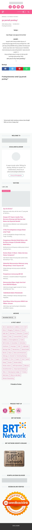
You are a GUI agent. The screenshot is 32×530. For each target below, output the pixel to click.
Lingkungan (25, 346)
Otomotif (12, 356)
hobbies (5, 339)
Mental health (25, 349)
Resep (4, 362)
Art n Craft (24, 327)
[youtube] (22, 7)
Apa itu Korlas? (7, 209)
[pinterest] (19, 68)
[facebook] (18, 7)
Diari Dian (12, 333)
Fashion (5, 336)
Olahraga (5, 356)
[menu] (3, 12)
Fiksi (10, 336)
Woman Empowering (8, 378)
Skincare (26, 365)
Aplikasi (17, 327)
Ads (4, 327)
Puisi (22, 359)
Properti (17, 359)
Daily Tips (5, 333)
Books (23, 330)
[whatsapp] (26, 68)
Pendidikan (6, 359)
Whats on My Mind (15, 375)
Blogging (10, 330)
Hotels (22, 339)
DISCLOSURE (16, 525)
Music (10, 352)
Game (25, 336)
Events (26, 333)
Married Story (16, 349)
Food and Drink (17, 336)
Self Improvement (17, 365)
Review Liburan (7, 365)
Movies (4, 352)
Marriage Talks (6, 349)
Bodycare (17, 330)
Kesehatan (5, 346)
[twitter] (14, 7)
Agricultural (10, 327)
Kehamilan (22, 343)
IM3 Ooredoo (6, 343)
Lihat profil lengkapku (16, 175)
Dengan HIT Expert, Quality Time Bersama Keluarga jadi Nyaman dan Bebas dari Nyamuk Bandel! (14, 219)
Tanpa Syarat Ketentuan (20, 368)
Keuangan (13, 346)
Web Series (5, 375)
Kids (19, 346)
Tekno (4, 372)
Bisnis (4, 330)
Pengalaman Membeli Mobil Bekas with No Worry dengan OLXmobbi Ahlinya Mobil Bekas (15, 242)
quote (27, 359)
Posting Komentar (7, 26)
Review (10, 362)
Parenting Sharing (21, 356)
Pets (12, 359)
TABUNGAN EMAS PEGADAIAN (12, 293)
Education (19, 333)
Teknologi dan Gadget (13, 372)
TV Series (24, 372)
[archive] (9, 317)
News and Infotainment (20, 352)
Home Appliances (13, 339)
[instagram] (10, 7)
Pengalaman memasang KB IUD (13, 274)
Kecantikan (15, 343)
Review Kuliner (18, 362)
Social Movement (7, 368)
